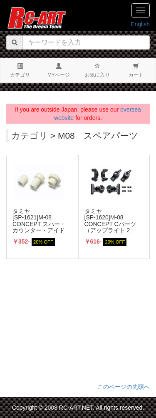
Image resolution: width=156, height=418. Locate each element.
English (140, 24)
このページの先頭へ (123, 386)
